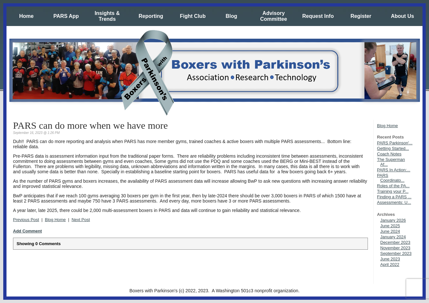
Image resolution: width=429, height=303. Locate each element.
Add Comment (27, 231)
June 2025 (390, 225)
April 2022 (389, 264)
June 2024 (390, 231)
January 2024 (393, 236)
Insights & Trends (107, 16)
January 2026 (393, 220)
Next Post (81, 219)
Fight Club (193, 16)
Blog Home (387, 125)
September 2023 (395, 253)
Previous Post (26, 219)
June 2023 (390, 259)
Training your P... (393, 191)
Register (360, 16)
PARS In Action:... (393, 169)
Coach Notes (389, 154)
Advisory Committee (273, 16)
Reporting (150, 16)
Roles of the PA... (393, 185)
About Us (402, 16)
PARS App (66, 16)
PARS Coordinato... (390, 178)
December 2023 (395, 242)
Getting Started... (393, 148)
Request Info (318, 16)
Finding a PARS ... (394, 196)
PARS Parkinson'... (394, 142)
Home (26, 16)
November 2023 (395, 247)
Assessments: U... (394, 202)
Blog (231, 16)
